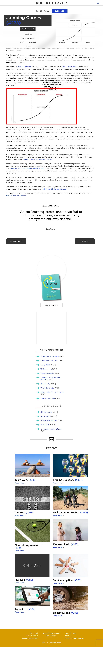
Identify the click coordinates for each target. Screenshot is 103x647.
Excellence (28, 34)
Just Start (24, 512)
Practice (23, 42)
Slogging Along (65, 612)
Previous (17, 241)
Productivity (33, 42)
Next (83, 241)
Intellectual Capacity (28, 38)
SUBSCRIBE (59, 11)
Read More (20, 483)
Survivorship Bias (67, 580)
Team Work (25, 479)
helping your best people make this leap (27, 168)
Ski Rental (34, 633)
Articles (68, 636)
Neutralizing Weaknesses (29, 546)
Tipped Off (25, 609)
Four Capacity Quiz (30, 638)
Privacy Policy (32, 636)
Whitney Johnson (24, 67)
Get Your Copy (51, 305)
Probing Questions (68, 479)
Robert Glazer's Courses (74, 638)
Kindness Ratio (65, 544)
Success (28, 46)
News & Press (70, 633)
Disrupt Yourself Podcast (16, 196)
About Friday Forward (51, 633)
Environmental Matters (70, 512)
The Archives (51, 636)
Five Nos (24, 579)
